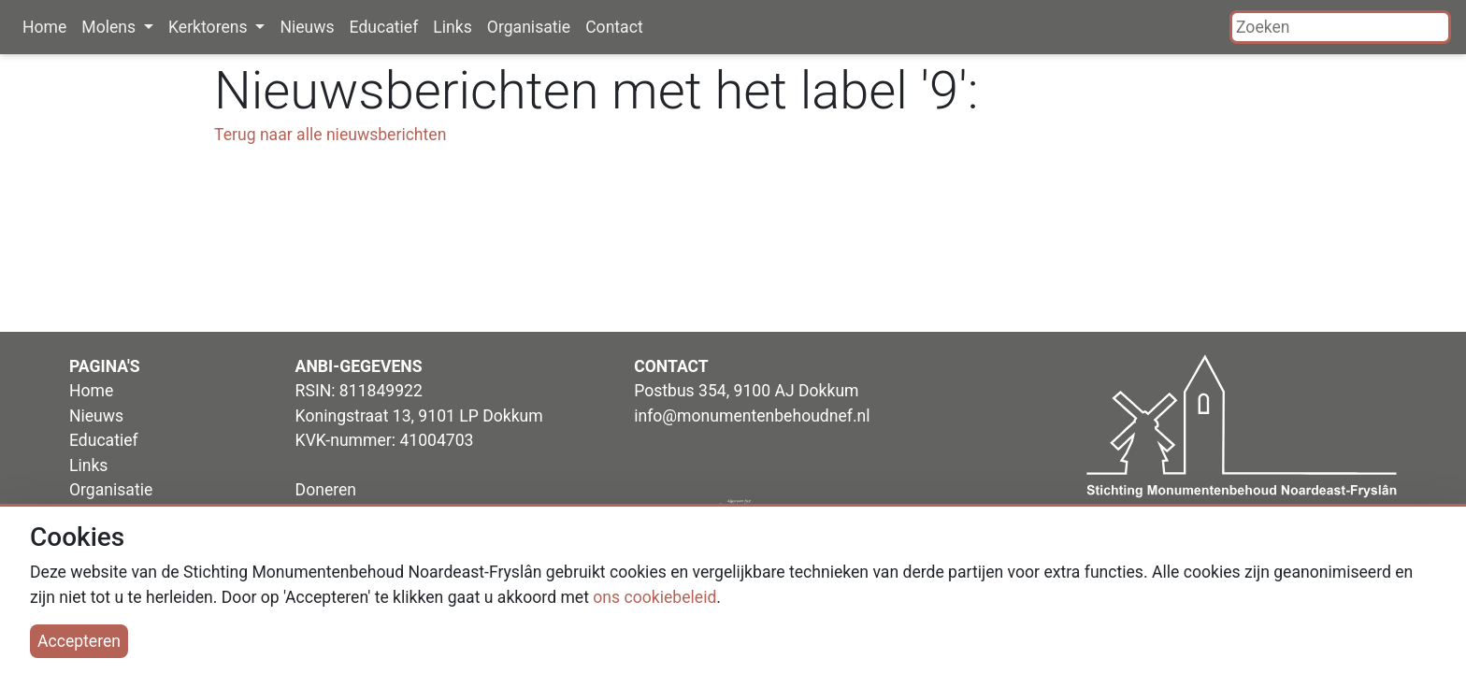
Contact (614, 27)
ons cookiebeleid (654, 597)
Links (452, 27)
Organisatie (528, 27)
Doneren (325, 489)
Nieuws (307, 27)
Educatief (384, 27)
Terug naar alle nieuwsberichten (330, 134)
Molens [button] (110, 27)
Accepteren (79, 641)
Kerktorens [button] (210, 27)
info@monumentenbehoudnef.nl (752, 416)
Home (44, 27)
